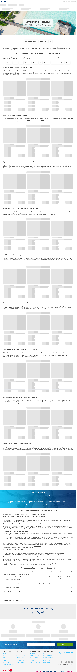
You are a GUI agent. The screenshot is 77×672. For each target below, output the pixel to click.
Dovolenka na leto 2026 (48, 657)
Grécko (47, 48)
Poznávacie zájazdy (47, 659)
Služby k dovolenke (34, 657)
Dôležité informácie (34, 660)
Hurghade (45, 165)
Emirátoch (11, 306)
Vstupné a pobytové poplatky (36, 659)
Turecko (44, 48)
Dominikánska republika (57, 62)
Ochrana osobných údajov (21, 655)
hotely (28, 119)
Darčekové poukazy (20, 659)
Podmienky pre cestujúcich (35, 655)
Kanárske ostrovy (37, 545)
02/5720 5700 (67, 653)
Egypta (10, 563)
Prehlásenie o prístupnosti (8, 664)
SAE (40, 62)
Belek (46, 70)
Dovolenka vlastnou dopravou (49, 660)
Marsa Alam (50, 165)
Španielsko (54, 48)
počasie (37, 165)
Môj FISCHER (32, 653)
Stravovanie (5, 121)
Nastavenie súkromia (20, 657)
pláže (42, 307)
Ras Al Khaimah (51, 306)
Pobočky (4, 655)
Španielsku (53, 526)
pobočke (54, 578)
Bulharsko (46, 62)
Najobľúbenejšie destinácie (31, 41)
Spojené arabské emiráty (63, 48)
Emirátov (16, 563)
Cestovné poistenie (20, 653)
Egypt (51, 48)
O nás (4, 659)
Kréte (46, 118)
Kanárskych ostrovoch (20, 211)
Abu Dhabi (58, 306)
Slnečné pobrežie (10, 352)
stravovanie (49, 258)
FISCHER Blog (5, 660)
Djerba (71, 259)
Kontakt (4, 653)
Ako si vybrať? (43, 41)
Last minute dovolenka (48, 655)
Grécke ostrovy (6, 118)
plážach (42, 119)
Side (50, 70)
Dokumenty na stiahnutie (35, 662)
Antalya (43, 70)
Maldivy (67, 62)
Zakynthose (54, 118)
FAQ (50, 41)
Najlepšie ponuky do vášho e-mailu (11, 644)
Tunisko (35, 62)
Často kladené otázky (20, 660)
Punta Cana (52, 400)
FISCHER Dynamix (20, 662)
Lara (63, 537)
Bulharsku (55, 352)
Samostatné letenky (47, 662)
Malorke (13, 211)
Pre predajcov (6, 662)
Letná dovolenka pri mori (48, 653)
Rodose (48, 118)
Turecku (63, 563)
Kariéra (4, 657)
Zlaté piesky (18, 352)
